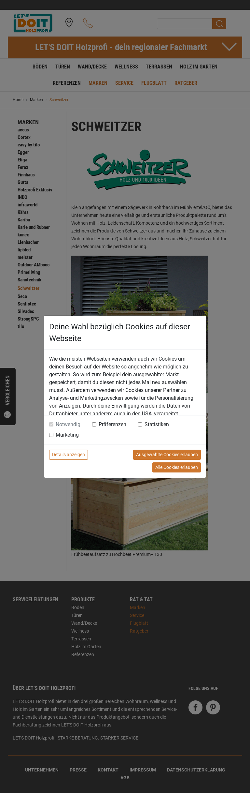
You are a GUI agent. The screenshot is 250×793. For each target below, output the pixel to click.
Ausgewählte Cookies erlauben (167, 454)
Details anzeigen (68, 454)
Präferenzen (112, 424)
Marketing (67, 435)
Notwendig (68, 424)
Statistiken (157, 424)
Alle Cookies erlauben (176, 467)
